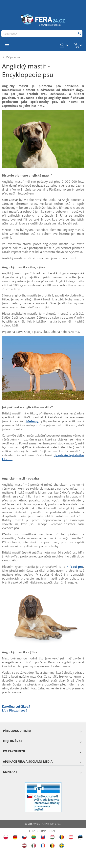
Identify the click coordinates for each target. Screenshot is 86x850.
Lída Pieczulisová (14, 710)
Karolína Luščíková (16, 706)
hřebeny (32, 421)
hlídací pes (75, 567)
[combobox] (41, 33)
